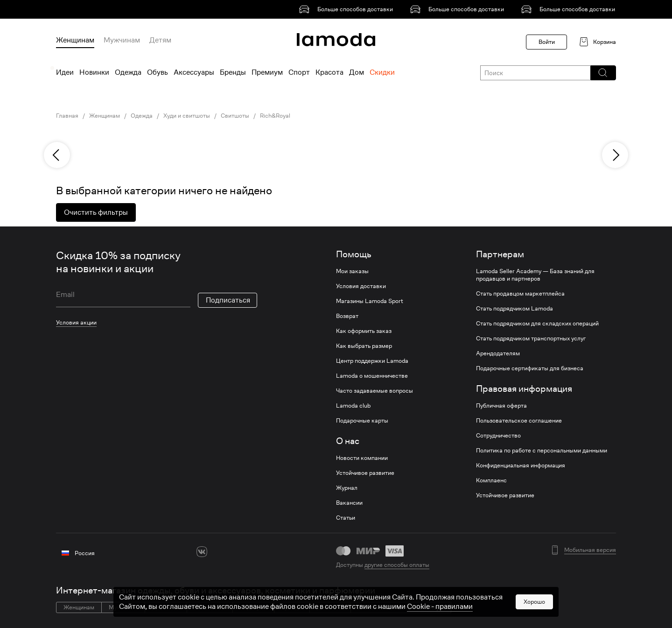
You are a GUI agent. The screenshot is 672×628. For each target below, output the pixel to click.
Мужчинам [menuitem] (122, 40)
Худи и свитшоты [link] (186, 116)
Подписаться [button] (228, 300)
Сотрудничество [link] (498, 435)
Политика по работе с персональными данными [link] (541, 450)
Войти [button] (547, 42)
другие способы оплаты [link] (396, 565)
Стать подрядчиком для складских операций (537, 323)
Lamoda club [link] (353, 405)
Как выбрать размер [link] (364, 346)
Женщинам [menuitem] (75, 40)
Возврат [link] (347, 316)
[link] (347, 9)
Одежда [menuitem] (128, 72)
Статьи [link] (345, 518)
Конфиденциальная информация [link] (520, 465)
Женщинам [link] (104, 116)
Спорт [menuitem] (299, 72)
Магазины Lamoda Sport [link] (369, 301)
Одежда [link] (142, 116)
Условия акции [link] (76, 322)
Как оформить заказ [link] (364, 331)
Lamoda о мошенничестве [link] (372, 376)
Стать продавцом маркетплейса (520, 293)
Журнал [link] (346, 488)
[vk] (202, 551)
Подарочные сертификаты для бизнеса (529, 368)
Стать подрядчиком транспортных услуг (531, 338)
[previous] (57, 155)
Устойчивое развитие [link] (365, 473)
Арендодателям (498, 353)
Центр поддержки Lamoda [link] (372, 361)
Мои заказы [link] (352, 271)
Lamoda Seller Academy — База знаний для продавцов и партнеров (535, 275)
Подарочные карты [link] (362, 420)
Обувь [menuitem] (157, 72)
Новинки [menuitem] (94, 72)
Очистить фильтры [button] (96, 212)
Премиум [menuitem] (267, 72)
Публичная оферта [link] (501, 405)
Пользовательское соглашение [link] (519, 420)
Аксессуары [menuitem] (194, 72)
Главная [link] (67, 116)
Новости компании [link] (362, 458)
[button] (602, 72)
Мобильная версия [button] (590, 550)
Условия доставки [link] (361, 286)
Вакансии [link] (349, 503)
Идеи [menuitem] (65, 72)
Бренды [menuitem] (233, 72)
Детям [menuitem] (160, 40)
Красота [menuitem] (329, 72)
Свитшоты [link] (235, 116)
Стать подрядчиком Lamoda (514, 308)
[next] (615, 155)
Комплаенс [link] (491, 480)
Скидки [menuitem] (382, 72)
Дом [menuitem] (356, 72)
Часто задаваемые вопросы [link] (374, 391)
